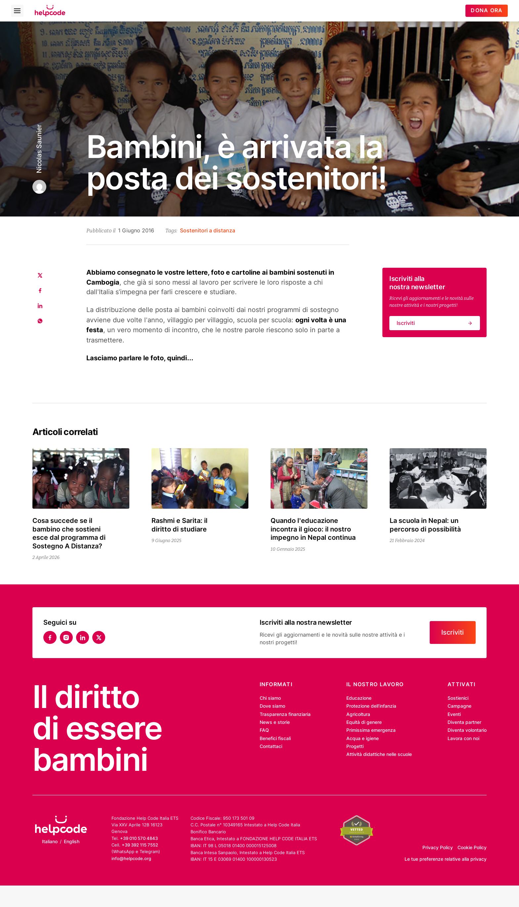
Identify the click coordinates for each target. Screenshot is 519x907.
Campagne (459, 706)
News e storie (275, 722)
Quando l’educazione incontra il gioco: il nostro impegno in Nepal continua (313, 529)
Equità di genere (364, 722)
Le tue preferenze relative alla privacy (446, 859)
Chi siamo (270, 698)
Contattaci (271, 746)
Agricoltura (358, 714)
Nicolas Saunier (39, 148)
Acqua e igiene (362, 738)
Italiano (50, 841)
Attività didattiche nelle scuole (379, 754)
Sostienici (458, 698)
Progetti (355, 746)
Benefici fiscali (275, 738)
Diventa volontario (467, 730)
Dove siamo (272, 706)
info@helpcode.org (131, 858)
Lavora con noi (463, 738)
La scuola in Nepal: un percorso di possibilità (427, 525)
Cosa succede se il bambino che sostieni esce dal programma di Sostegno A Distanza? (69, 533)
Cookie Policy (472, 847)
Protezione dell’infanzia (371, 706)
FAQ (264, 730)
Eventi (454, 714)
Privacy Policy (437, 847)
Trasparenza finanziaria (285, 714)
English (71, 841)
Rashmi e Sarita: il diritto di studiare (179, 525)
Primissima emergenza (371, 730)
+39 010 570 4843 (139, 838)
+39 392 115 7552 (140, 845)
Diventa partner (464, 722)
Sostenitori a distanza (207, 230)
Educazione (358, 698)
